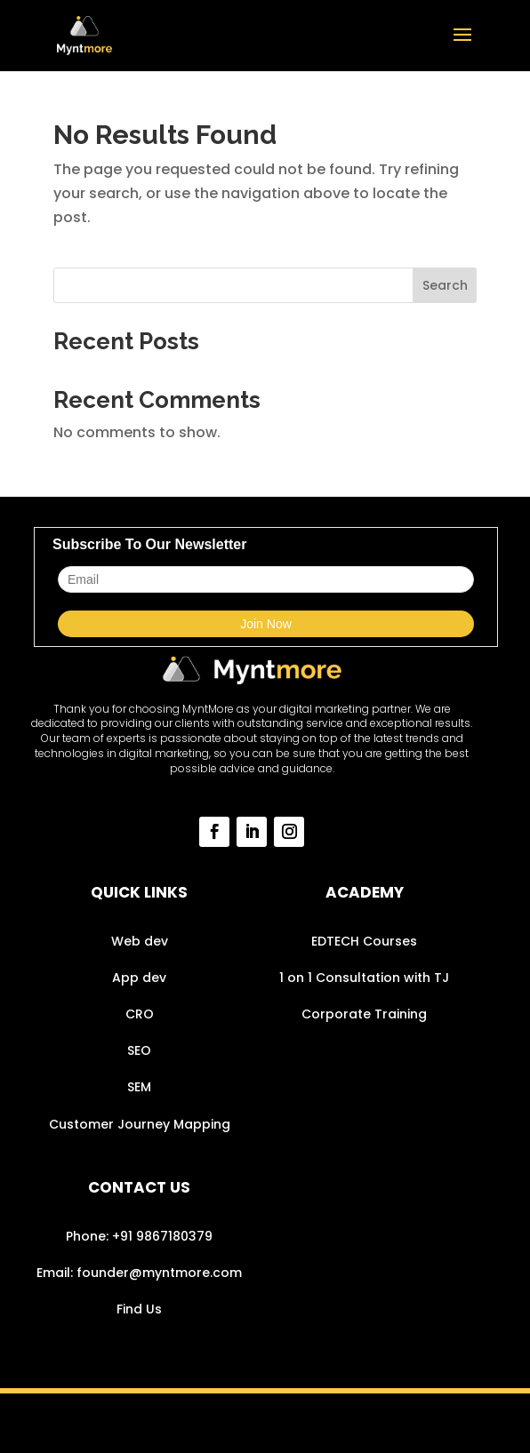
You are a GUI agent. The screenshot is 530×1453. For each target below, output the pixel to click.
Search (445, 285)
